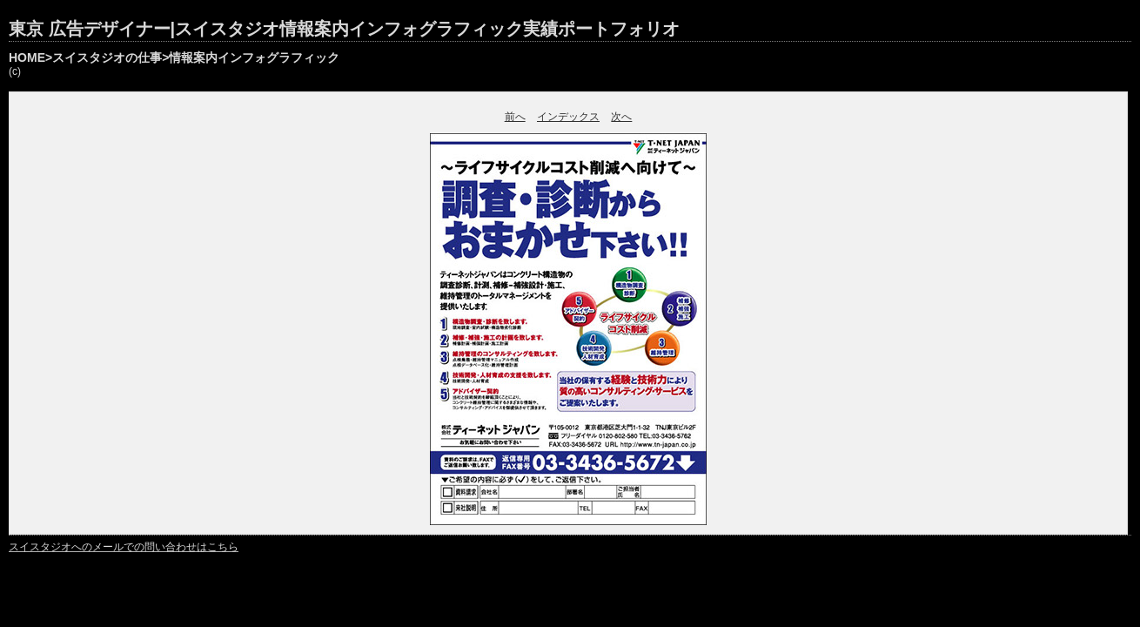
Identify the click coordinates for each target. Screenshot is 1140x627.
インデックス (568, 117)
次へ (621, 117)
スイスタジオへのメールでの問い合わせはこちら (123, 547)
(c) (15, 71)
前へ (515, 117)
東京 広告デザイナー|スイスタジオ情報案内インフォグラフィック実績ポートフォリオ (344, 28)
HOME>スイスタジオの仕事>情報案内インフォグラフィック (174, 57)
